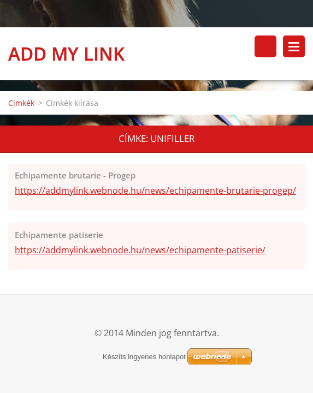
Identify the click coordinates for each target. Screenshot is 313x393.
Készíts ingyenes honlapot (144, 357)
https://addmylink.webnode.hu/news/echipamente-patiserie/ (140, 250)
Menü (294, 46)
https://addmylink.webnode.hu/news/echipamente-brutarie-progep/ (155, 190)
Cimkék (21, 103)
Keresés (265, 46)
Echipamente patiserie (59, 234)
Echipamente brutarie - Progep (75, 175)
